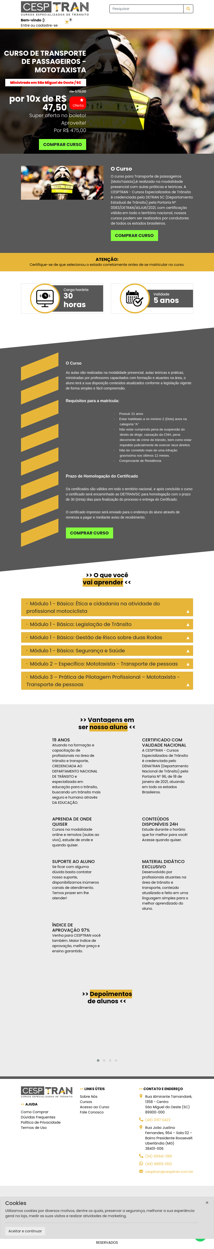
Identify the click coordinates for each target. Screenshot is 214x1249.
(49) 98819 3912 (158, 1163)
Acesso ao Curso (94, 1107)
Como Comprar (34, 1111)
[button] (98, 1060)
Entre (25, 25)
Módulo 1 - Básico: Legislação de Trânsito (80, 624)
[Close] (207, 1202)
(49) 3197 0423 (158, 1119)
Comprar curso (62, 144)
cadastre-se (47, 25)
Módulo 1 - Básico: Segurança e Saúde (77, 650)
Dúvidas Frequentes (38, 1117)
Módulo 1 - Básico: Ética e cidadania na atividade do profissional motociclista (93, 607)
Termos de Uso (34, 1127)
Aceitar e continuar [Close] (25, 1231)
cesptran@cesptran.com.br (169, 1171)
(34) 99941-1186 (158, 1156)
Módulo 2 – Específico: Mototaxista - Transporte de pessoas (103, 663)
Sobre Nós (88, 1096)
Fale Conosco (92, 1112)
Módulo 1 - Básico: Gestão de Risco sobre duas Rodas (95, 637)
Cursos (86, 1101)
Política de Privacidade (41, 1122)
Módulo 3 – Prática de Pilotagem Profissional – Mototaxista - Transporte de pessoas (103, 680)
